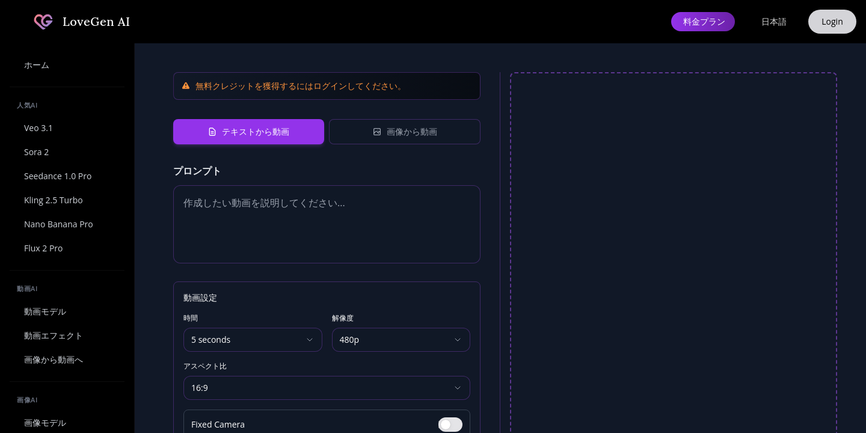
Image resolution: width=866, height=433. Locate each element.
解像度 (343, 318)
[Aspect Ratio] (326, 388)
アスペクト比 (205, 366)
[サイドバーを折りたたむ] (17, 21)
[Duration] (252, 340)
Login (832, 21)
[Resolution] (401, 340)
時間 (190, 318)
